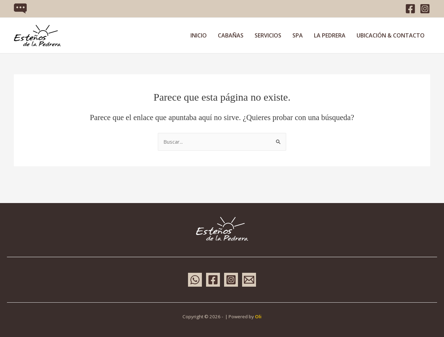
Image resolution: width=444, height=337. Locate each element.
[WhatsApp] (195, 280)
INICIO (198, 35)
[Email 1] (249, 280)
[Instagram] (425, 8)
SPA (297, 35)
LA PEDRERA (329, 35)
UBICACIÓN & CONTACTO (391, 35)
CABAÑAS (231, 35)
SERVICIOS (268, 35)
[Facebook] (410, 8)
